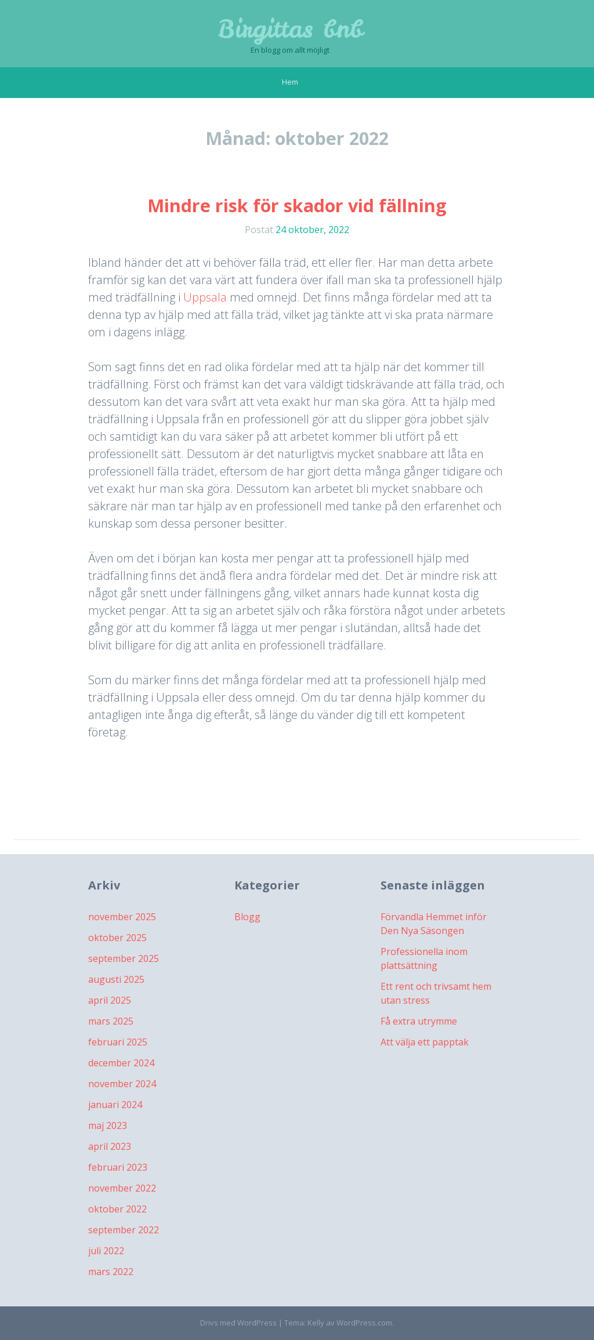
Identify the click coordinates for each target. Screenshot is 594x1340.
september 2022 (123, 1229)
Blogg (247, 916)
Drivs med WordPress (238, 1322)
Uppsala (205, 297)
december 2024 (121, 1062)
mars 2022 (110, 1271)
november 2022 (122, 1188)
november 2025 (122, 916)
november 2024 (122, 1083)
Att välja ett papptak (425, 1042)
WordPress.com (364, 1322)
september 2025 (123, 958)
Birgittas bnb (290, 29)
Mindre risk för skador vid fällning (297, 205)
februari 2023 (117, 1167)
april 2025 (109, 1000)
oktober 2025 (117, 937)
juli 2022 (106, 1250)
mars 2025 (110, 1021)
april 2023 (109, 1146)
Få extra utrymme (419, 1021)
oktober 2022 (117, 1209)
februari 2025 (117, 1042)
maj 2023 (107, 1125)
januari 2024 (115, 1104)
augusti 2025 (116, 979)
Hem (290, 82)
